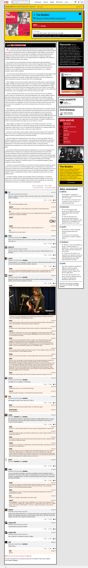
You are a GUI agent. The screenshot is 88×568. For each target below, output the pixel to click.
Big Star (66, 137)
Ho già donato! (79, 6)
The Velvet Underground (70, 126)
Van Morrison (67, 141)
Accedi (10, 559)
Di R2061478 (63, 191)
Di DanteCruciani (64, 207)
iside (9, 396)
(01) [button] (54, 266)
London (10, 258)
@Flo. (17, 208)
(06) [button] (54, 200)
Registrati (15, 559)
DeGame (52, 2)
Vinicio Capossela (68, 112)
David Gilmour (67, 123)
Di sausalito (63, 227)
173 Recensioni (71, 182)
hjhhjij (10, 235)
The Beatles (42, 14)
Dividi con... (79, 39)
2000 (9, 541)
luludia (10, 354)
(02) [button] (54, 384)
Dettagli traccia (79, 93)
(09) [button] (54, 283)
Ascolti (46, 2)
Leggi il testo (72, 91)
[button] (72, 2)
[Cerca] (21, 2)
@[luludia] (14, 501)
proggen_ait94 (12, 522)
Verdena (66, 102)
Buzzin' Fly (11, 247)
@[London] (34, 332)
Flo (9, 192)
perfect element (13, 409)
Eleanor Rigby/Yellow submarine (51, 18)
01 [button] (45, 243)
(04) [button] (54, 480)
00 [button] (45, 200)
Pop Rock (36, 31)
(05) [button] (54, 424)
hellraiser (10, 509)
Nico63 (10, 459)
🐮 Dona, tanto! (39, 6)
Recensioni (38, 2)
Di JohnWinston (64, 242)
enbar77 (35, 25)
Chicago (66, 130)
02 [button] (45, 266)
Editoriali (59, 2)
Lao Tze (10, 377)
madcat (11, 226)
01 (62, 74)
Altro (66, 2)
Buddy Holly (67, 134)
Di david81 (62, 263)
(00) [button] (54, 243)
